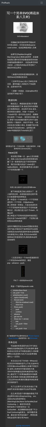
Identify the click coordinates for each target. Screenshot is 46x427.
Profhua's (6, 3)
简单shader (34, 338)
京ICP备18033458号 (23, 426)
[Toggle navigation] (41, 3)
